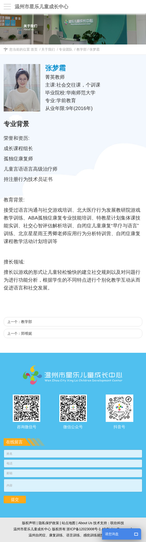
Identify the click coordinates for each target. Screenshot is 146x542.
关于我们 (48, 49)
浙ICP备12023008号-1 (83, 529)
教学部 (81, 49)
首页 (34, 49)
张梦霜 (94, 49)
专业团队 (66, 49)
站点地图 (68, 523)
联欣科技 (117, 523)
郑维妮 (26, 333)
